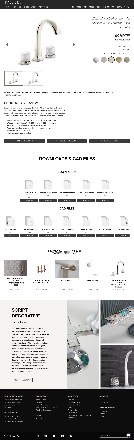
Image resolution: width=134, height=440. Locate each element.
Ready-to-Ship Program (44, 410)
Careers (71, 400)
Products (76, 7)
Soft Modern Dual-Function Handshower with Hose (15, 282)
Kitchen (17, 7)
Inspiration (30, 7)
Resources (89, 7)
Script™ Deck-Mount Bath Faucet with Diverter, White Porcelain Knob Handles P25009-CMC (77, 93)
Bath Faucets (35, 93)
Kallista (7, 93)
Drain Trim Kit (92, 281)
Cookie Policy (72, 413)
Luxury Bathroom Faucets (13, 400)
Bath (8, 7)
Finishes (39, 402)
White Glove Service (75, 405)
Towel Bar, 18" (67, 281)
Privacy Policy (73, 410)
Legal (70, 407)
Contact (121, 7)
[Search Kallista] (112, 436)
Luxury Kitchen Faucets (12, 416)
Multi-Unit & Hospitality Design (46, 407)
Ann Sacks (103, 411)
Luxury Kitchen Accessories (13, 421)
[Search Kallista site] (128, 7)
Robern (102, 414)
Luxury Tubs (8, 407)
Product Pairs (76, 252)
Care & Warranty (109, 141)
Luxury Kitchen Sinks (11, 419)
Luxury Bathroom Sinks (12, 402)
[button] (128, 435)
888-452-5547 (105, 400)
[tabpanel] (67, 275)
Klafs (102, 416)
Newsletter (40, 419)
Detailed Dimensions (67, 141)
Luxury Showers (9, 405)
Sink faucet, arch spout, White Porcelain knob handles (118, 284)
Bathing (25, 93)
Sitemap (71, 420)
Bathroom (16, 93)
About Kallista (41, 400)
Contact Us (104, 402)
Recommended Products (55, 252)
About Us (43, 7)
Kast (101, 419)
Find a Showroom (105, 7)
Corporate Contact (74, 402)
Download (29, 200)
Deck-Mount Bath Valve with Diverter (41, 282)
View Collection (22, 380)
